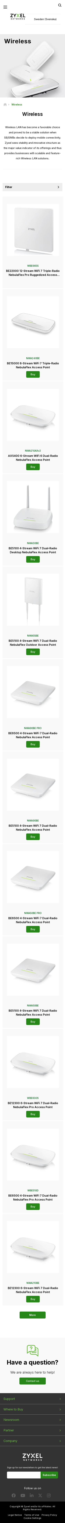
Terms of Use (31, 1515)
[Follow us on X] (40, 1496)
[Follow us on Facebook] (14, 1496)
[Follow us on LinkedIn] (31, 1496)
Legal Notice (15, 1515)
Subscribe (49, 1475)
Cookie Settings (32, 1518)
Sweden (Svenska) (45, 19)
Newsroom (11, 1420)
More (32, 1314)
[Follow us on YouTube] (22, 1496)
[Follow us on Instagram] (49, 1496)
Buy (33, 374)
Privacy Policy (49, 1515)
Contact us (32, 1380)
